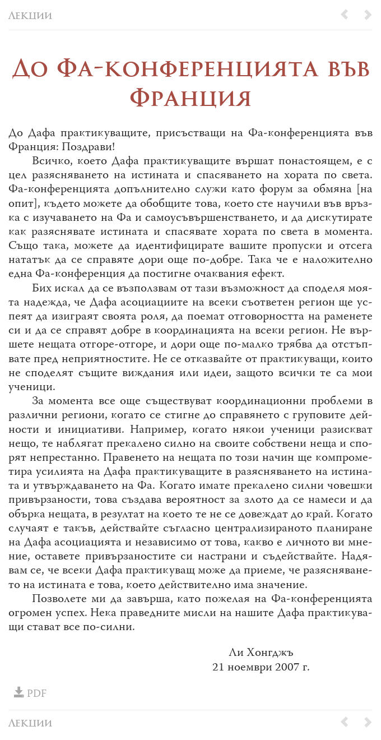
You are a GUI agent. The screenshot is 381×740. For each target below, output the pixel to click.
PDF (30, 694)
